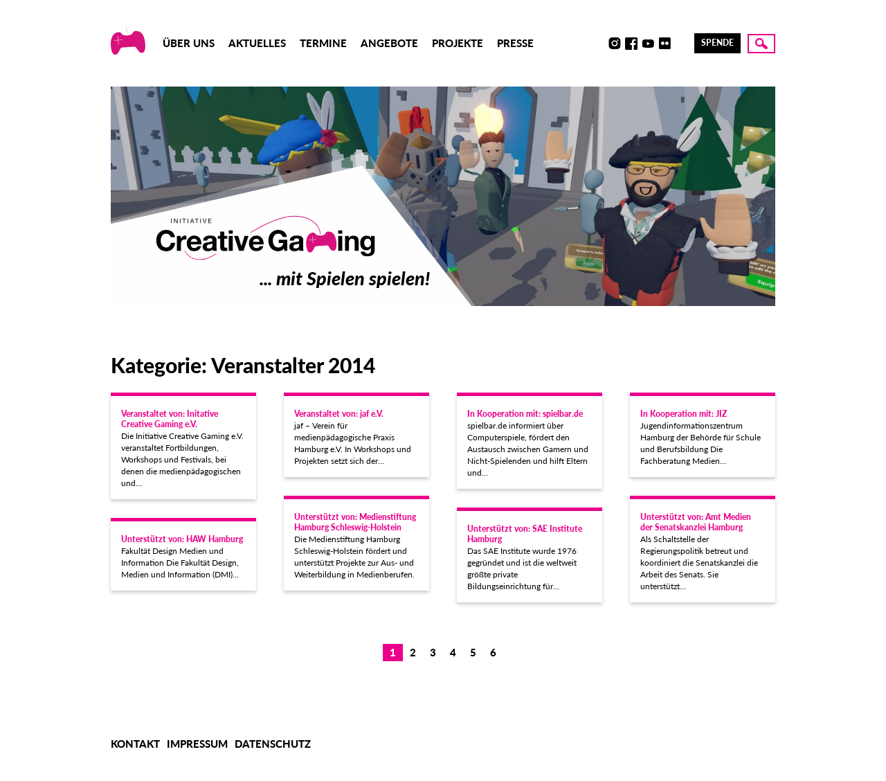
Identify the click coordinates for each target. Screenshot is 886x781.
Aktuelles (257, 43)
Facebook (631, 43)
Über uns (189, 43)
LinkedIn (681, 43)
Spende (717, 42)
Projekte (457, 43)
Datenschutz (273, 743)
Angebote (389, 43)
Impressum (197, 743)
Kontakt (135, 743)
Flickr (664, 43)
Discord (598, 43)
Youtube (648, 43)
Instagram (614, 43)
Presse (515, 43)
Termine (323, 43)
